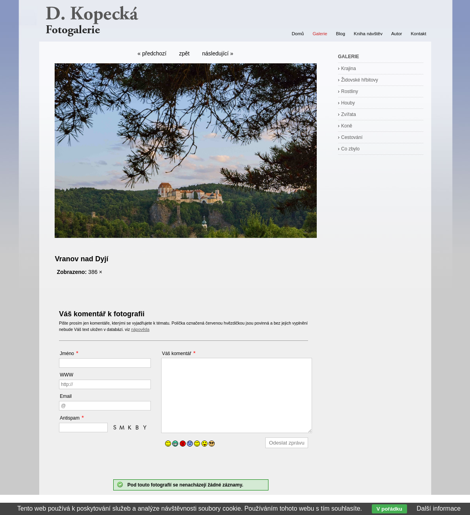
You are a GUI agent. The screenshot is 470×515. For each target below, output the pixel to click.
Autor (396, 33)
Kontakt (418, 33)
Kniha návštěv (368, 33)
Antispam (70, 418)
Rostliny (349, 91)
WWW (66, 375)
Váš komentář (176, 353)
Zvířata (348, 114)
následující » (218, 53)
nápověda (140, 329)
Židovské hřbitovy (359, 80)
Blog (340, 33)
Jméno (67, 353)
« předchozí (151, 53)
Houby (348, 103)
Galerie (319, 33)
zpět (184, 53)
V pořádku (389, 509)
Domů (298, 33)
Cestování (352, 137)
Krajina (348, 68)
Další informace (438, 508)
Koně (346, 126)
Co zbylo (350, 149)
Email (66, 396)
